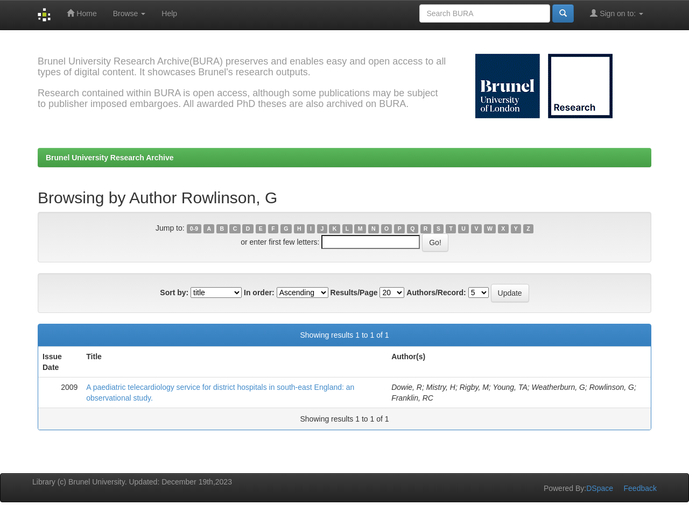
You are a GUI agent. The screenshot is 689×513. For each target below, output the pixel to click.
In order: (259, 292)
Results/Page (354, 292)
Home (81, 13)
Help (169, 13)
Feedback (640, 488)
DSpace (599, 488)
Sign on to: (616, 13)
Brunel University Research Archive (110, 157)
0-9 (194, 228)
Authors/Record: (436, 292)
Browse (129, 13)
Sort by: (174, 292)
